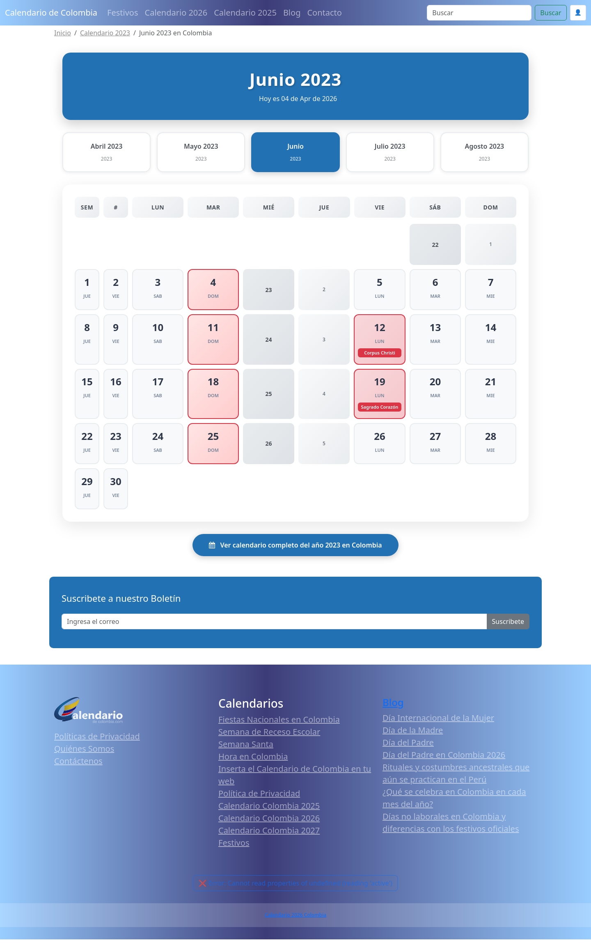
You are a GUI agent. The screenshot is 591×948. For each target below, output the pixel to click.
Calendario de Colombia (51, 12)
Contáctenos (78, 769)
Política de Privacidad (259, 802)
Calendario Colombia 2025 (269, 814)
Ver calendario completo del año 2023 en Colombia (295, 553)
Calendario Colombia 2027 (269, 838)
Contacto (324, 12)
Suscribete (508, 629)
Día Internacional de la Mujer (438, 726)
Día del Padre (408, 750)
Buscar (550, 12)
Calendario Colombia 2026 (269, 826)
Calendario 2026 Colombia (295, 923)
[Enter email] (274, 629)
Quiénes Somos (84, 756)
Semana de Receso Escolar (269, 740)
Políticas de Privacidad (97, 744)
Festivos (122, 12)
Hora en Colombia (253, 765)
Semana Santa (245, 752)
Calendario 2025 (245, 12)
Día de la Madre (413, 738)
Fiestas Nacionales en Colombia (279, 728)
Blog (292, 12)
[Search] (479, 13)
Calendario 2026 (176, 12)
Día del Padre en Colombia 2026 (444, 763)
